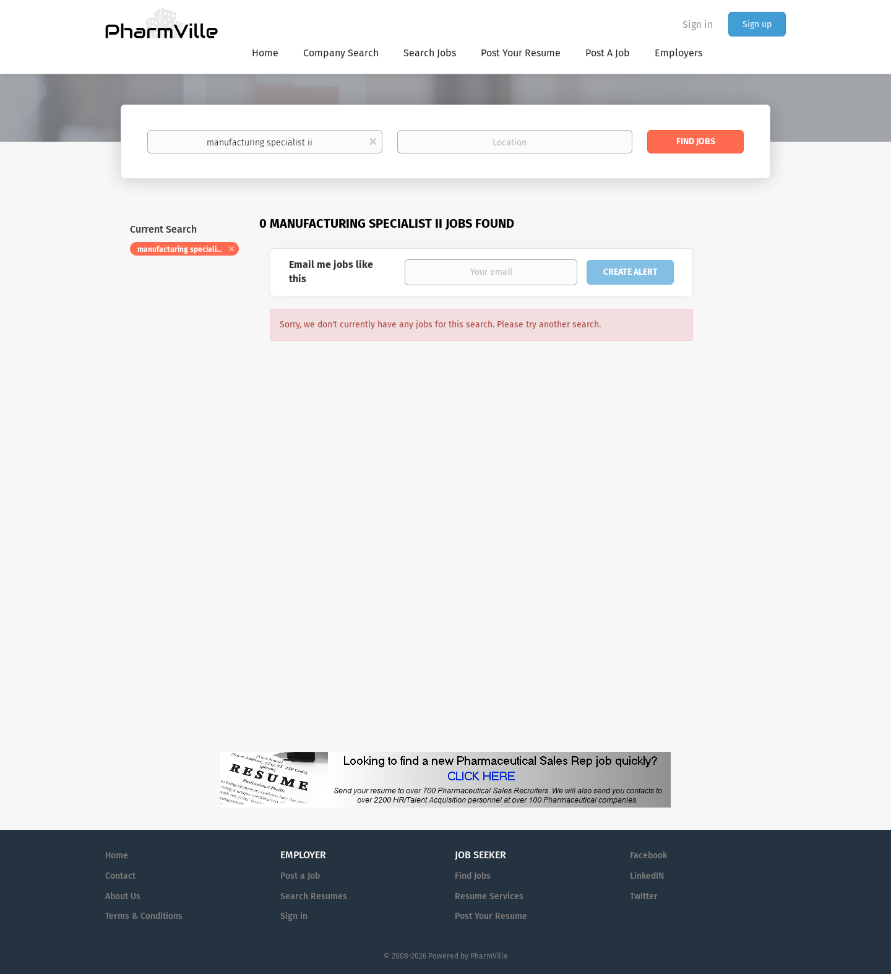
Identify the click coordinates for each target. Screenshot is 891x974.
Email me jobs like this (331, 272)
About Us (122, 896)
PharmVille (489, 956)
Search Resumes (313, 896)
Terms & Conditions (144, 916)
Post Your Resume (491, 916)
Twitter (644, 896)
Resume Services (489, 896)
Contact (120, 876)
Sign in (697, 24)
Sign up (757, 24)
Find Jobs (695, 141)
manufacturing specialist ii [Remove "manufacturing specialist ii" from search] (183, 249)
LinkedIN (647, 876)
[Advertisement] (751, 454)
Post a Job (300, 876)
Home (116, 855)
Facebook (648, 855)
